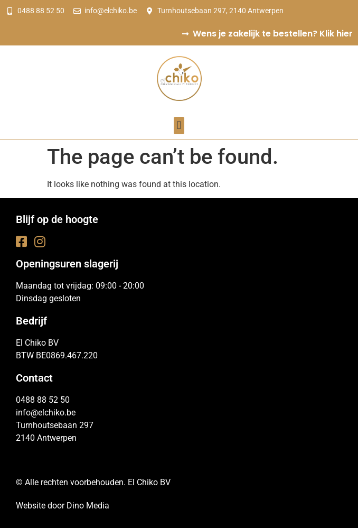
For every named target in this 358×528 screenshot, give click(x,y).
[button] (179, 125)
